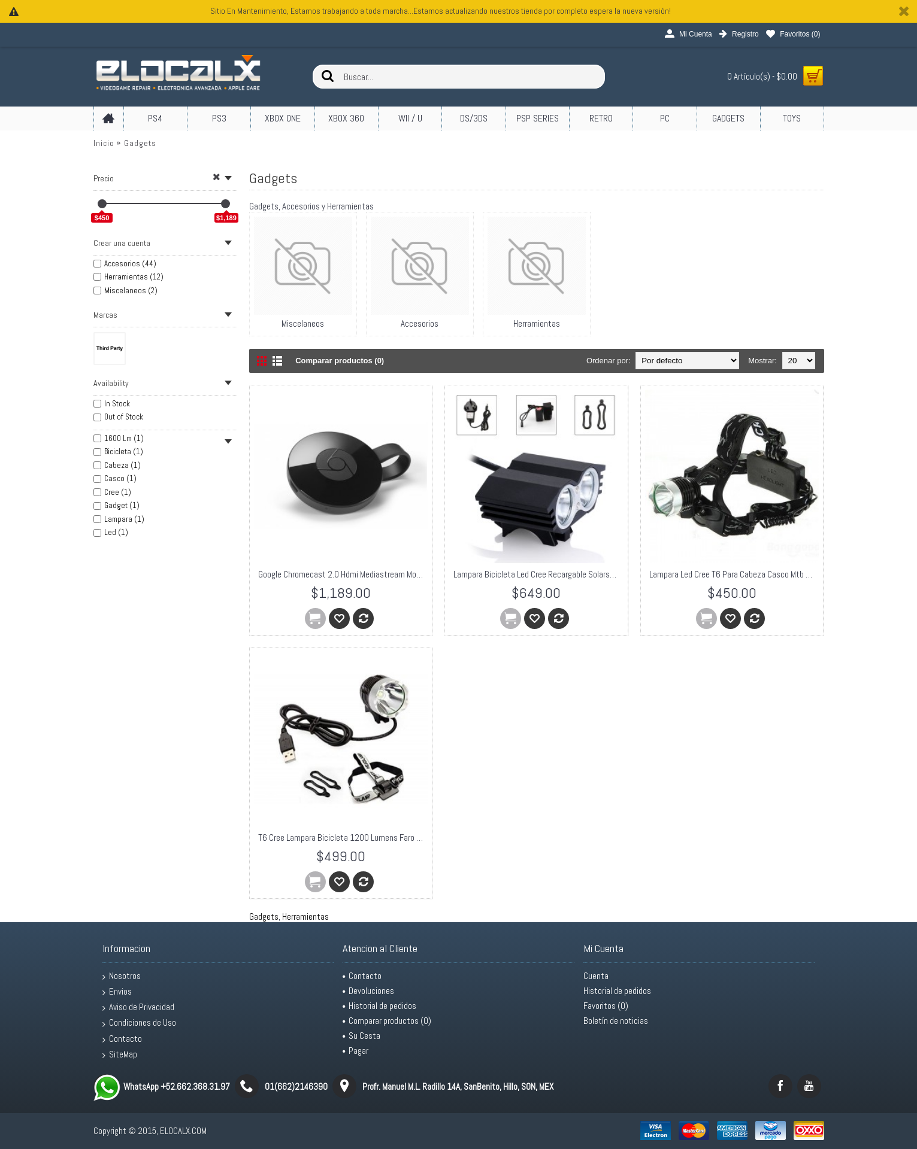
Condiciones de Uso (139, 1023)
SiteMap (119, 1054)
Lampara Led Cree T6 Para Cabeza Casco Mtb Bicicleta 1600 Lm (734, 574)
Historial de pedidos (379, 1005)
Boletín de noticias (615, 1020)
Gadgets (140, 143)
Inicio (103, 143)
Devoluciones (368, 990)
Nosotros (121, 976)
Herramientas (305, 916)
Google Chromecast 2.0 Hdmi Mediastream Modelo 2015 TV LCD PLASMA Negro (343, 574)
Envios (117, 992)
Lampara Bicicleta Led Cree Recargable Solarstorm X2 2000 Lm (538, 574)
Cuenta (596, 975)
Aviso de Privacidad (138, 1007)
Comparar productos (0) (339, 360)
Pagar (355, 1050)
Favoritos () (605, 1005)
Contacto (122, 1039)
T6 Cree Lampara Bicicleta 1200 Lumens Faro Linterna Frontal (343, 837)
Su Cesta (361, 1035)
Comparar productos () (387, 1020)
